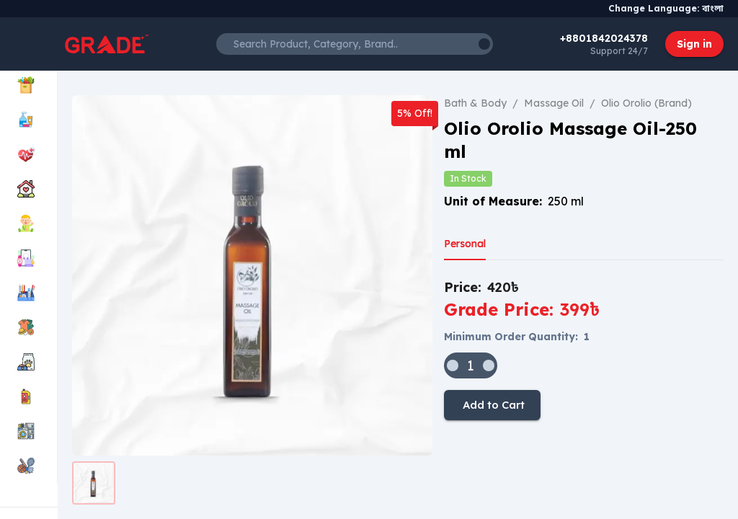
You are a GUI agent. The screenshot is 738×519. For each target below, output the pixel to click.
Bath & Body (475, 103)
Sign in (694, 44)
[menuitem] (28, 86)
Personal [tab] (465, 243)
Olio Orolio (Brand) (646, 103)
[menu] (29, 276)
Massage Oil (554, 103)
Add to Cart (492, 405)
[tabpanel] (584, 349)
